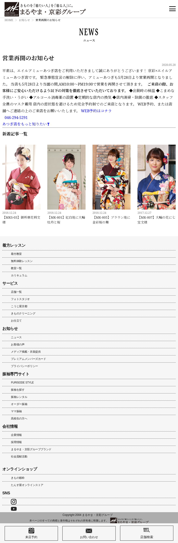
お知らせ (24, 20)
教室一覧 (16, 268)
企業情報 (16, 435)
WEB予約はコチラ (96, 110)
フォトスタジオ (20, 299)
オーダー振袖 (19, 404)
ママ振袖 (16, 411)
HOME (9, 20)
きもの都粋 (17, 477)
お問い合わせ (89, 533)
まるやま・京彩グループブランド (31, 449)
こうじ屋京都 (19, 306)
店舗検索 (146, 533)
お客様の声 (17, 344)
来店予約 (31, 533)
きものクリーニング (23, 313)
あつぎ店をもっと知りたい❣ (26, 124)
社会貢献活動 (19, 456)
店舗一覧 (16, 292)
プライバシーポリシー (24, 366)
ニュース (16, 337)
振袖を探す (17, 389)
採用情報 (16, 442)
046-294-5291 (16, 117)
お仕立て (16, 320)
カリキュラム (19, 275)
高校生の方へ (19, 418)
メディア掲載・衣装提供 (26, 351)
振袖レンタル (19, 397)
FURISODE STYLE (22, 382)
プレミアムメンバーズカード (28, 359)
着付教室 (16, 254)
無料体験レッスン (21, 261)
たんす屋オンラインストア (27, 485)
